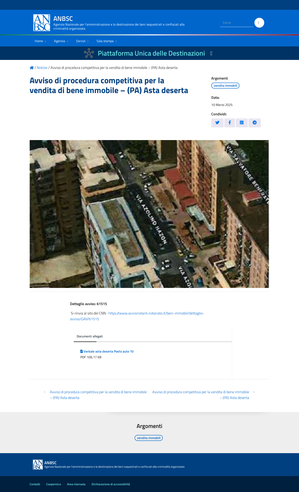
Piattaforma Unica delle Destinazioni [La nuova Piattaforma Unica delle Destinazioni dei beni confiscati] (151, 53)
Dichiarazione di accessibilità (111, 484)
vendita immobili (225, 85)
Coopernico (53, 484)
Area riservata (76, 484)
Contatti (35, 484)
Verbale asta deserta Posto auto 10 (107, 351)
